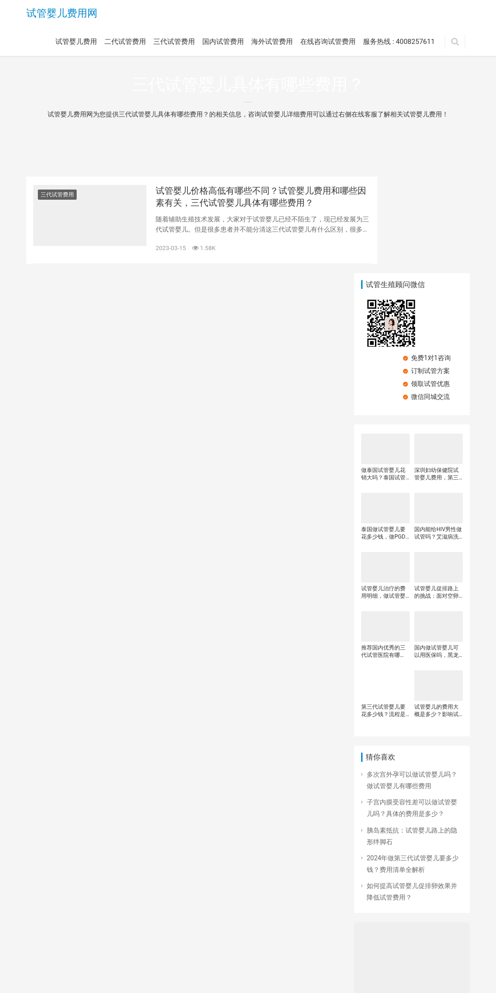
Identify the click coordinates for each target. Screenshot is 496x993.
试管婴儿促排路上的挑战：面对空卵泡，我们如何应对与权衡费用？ (436, 496)
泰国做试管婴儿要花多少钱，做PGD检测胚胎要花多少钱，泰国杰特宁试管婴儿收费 (383, 437)
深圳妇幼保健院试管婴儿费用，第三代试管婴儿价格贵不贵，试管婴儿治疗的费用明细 (436, 378)
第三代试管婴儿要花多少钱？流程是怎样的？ (383, 614)
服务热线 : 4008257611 (399, 43)
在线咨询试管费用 (328, 43)
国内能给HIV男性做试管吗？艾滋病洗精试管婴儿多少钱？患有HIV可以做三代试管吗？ (438, 437)
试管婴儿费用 (76, 43)
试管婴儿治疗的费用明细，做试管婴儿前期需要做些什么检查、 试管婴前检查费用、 (384, 496)
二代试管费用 (125, 43)
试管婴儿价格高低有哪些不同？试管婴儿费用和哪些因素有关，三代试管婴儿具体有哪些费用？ (243, 199)
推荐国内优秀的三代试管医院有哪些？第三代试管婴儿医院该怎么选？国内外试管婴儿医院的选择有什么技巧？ (383, 555)
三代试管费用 (174, 43)
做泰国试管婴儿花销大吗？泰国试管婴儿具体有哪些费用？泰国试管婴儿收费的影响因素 (383, 378)
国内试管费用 (223, 43)
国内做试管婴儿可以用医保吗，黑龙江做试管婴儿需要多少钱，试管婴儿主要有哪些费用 (436, 555)
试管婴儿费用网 (61, 14)
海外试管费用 (272, 43)
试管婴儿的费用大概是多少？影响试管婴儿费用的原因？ (436, 614)
